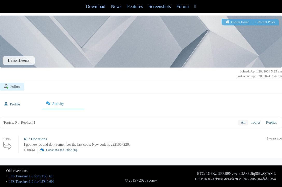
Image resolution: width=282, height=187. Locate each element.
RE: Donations (35, 139)
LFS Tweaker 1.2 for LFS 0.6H (31, 182)
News (116, 6)
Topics (255, 122)
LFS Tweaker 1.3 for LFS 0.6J (30, 176)
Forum (183, 6)
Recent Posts (265, 22)
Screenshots (160, 6)
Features (135, 6)
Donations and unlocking (61, 150)
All (243, 122)
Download (95, 6)
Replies (271, 122)
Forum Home (237, 22)
